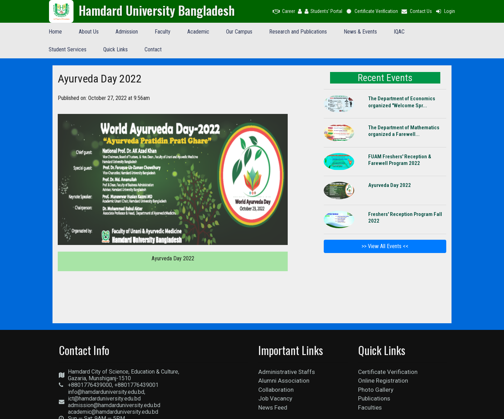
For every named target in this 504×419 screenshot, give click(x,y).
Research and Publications (298, 31)
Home (55, 31)
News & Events (360, 31)
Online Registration (383, 380)
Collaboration (276, 389)
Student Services (67, 49)
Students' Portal (323, 11)
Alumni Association (283, 380)
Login (445, 11)
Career (284, 11)
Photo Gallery (375, 389)
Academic (198, 31)
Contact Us (416, 11)
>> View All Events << (385, 246)
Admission (126, 31)
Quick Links (115, 49)
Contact (153, 49)
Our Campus (239, 31)
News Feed (272, 407)
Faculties (370, 407)
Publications (374, 398)
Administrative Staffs (286, 371)
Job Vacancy (275, 398)
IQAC (399, 31)
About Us (89, 31)
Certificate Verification (371, 11)
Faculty (162, 31)
